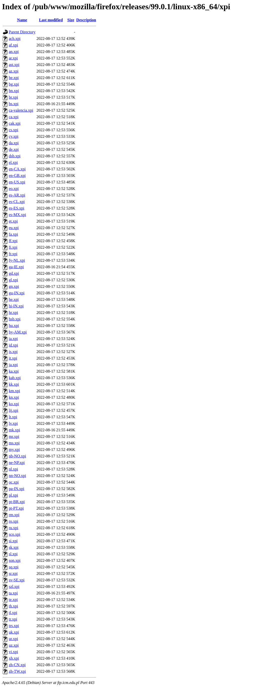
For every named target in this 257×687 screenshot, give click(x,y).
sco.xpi (14, 534)
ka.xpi (14, 371)
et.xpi (13, 221)
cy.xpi (14, 136)
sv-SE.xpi (17, 580)
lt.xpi (13, 417)
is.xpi (13, 352)
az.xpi (14, 71)
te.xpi (13, 599)
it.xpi (13, 358)
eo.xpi (14, 188)
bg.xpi (14, 84)
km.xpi (14, 391)
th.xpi (13, 606)
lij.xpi (13, 410)
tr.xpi (13, 619)
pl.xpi (13, 495)
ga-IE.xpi (16, 267)
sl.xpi (13, 554)
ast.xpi (14, 64)
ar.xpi (13, 58)
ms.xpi (14, 443)
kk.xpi (14, 384)
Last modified (51, 20)
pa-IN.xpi (16, 489)
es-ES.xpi (16, 208)
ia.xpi (13, 338)
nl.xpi (13, 469)
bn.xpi (14, 91)
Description (86, 20)
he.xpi (14, 299)
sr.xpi (13, 573)
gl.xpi (13, 280)
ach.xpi (15, 38)
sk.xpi (14, 547)
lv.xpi (13, 423)
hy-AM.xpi (18, 332)
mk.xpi (14, 430)
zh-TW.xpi (17, 671)
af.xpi (13, 45)
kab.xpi (15, 378)
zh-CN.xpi (17, 665)
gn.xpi (14, 286)
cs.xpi (13, 130)
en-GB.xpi (17, 175)
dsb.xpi (15, 156)
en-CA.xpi (17, 169)
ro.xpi (13, 521)
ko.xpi (14, 404)
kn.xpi (14, 397)
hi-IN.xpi (16, 306)
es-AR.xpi (17, 195)
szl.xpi (14, 586)
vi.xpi (13, 652)
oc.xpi (14, 482)
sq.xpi (14, 567)
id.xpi (13, 345)
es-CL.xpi (17, 201)
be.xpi (14, 78)
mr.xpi (14, 436)
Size (70, 20)
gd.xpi (14, 273)
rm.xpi (14, 515)
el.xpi (13, 162)
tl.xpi (13, 612)
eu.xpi (14, 228)
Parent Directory (22, 32)
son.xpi (15, 560)
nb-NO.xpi (17, 456)
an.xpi (14, 51)
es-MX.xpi (17, 215)
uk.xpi (14, 632)
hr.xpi (13, 312)
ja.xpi (13, 365)
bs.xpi (14, 104)
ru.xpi (13, 528)
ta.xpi (13, 593)
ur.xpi (13, 639)
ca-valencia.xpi (21, 110)
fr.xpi (13, 254)
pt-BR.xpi (17, 502)
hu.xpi (14, 325)
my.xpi (14, 449)
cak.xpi (15, 123)
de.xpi (14, 149)
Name (22, 20)
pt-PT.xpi (16, 508)
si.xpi (13, 541)
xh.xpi (14, 658)
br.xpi (13, 97)
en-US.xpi (17, 182)
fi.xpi (13, 247)
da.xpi (14, 143)
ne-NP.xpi (17, 462)
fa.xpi (13, 234)
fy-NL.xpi (17, 260)
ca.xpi (14, 117)
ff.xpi (13, 241)
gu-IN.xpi (17, 293)
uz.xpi (14, 645)
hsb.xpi (15, 319)
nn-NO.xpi (17, 475)
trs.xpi (14, 626)
